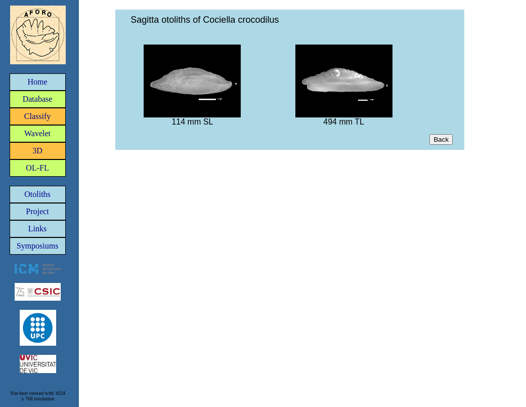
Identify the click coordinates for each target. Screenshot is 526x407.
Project (37, 211)
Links (37, 228)
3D (37, 150)
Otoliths (37, 194)
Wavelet (37, 133)
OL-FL (37, 168)
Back (441, 139)
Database (38, 99)
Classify (37, 116)
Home (37, 81)
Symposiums (38, 245)
